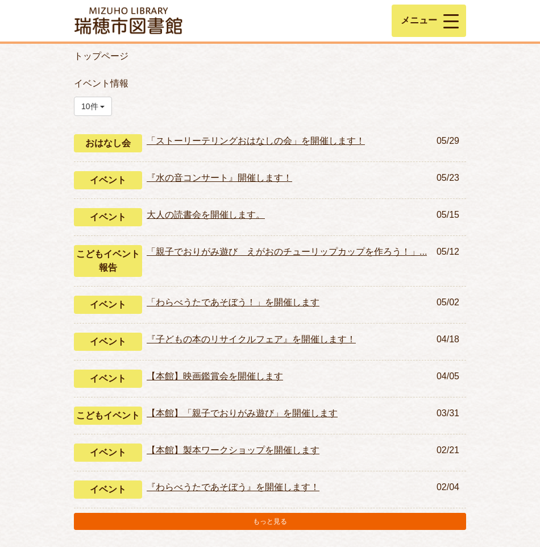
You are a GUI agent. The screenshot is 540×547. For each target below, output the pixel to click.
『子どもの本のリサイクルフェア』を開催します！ (251, 339)
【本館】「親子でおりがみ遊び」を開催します (242, 413)
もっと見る (270, 521)
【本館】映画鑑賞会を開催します (215, 376)
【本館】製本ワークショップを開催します (233, 450)
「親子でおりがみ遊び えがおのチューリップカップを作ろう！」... (287, 251)
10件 (93, 106)
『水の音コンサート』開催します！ (219, 178)
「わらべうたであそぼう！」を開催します (233, 302)
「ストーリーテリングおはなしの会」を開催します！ (256, 141)
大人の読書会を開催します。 (206, 214)
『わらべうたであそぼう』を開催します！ (233, 487)
